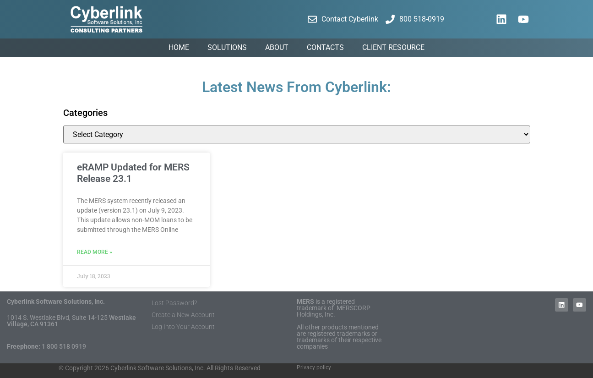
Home (179, 47)
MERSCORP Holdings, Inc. (333, 311)
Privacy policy (314, 367)
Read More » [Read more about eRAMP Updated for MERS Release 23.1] (94, 252)
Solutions (227, 47)
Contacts (325, 47)
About (276, 47)
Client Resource (393, 47)
